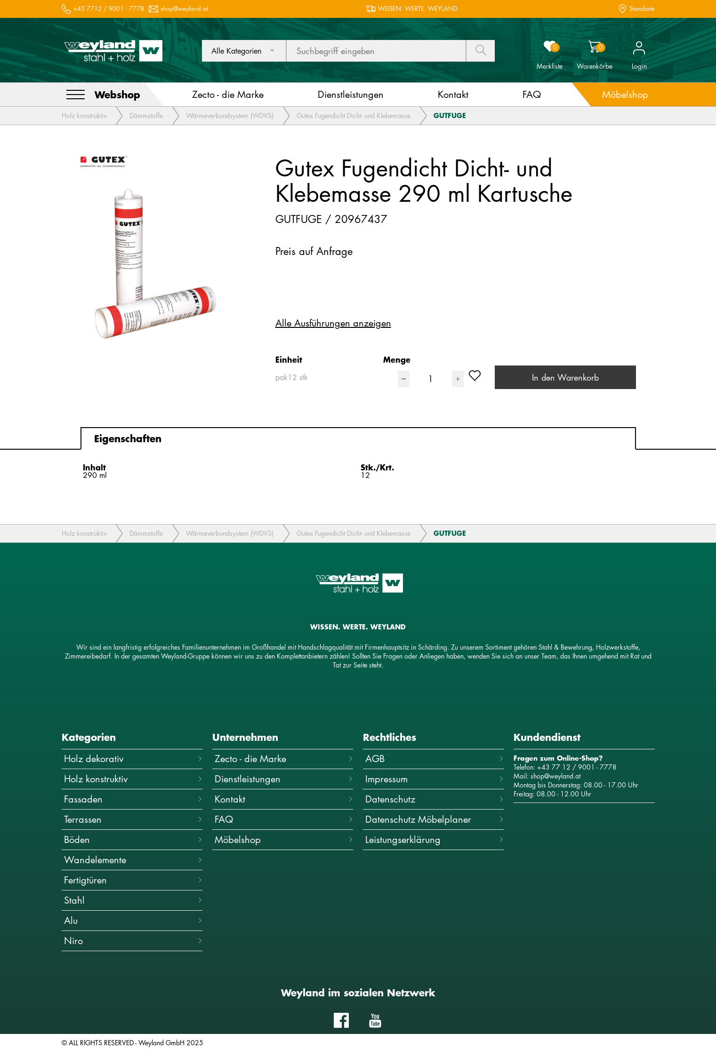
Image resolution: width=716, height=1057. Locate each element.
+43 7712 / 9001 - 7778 (108, 9)
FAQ (284, 819)
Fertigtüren (133, 880)
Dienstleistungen (284, 778)
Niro (133, 940)
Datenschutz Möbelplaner (434, 819)
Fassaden (133, 799)
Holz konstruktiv (84, 115)
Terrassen (133, 819)
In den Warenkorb (565, 377)
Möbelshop (284, 839)
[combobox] (243, 51)
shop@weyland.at (184, 9)
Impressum (434, 778)
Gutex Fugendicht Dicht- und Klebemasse (353, 115)
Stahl (133, 900)
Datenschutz (434, 799)
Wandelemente (133, 859)
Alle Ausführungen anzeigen (333, 323)
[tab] (358, 438)
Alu (133, 920)
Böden (133, 839)
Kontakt (284, 799)
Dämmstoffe (146, 115)
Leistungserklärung (434, 839)
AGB (434, 758)
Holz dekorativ (133, 758)
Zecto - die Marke (284, 758)
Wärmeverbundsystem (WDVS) (230, 115)
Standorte (642, 9)
